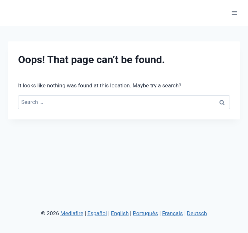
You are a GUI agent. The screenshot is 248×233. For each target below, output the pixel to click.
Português (145, 213)
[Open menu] (234, 13)
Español (97, 213)
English (120, 213)
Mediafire (71, 213)
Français (172, 213)
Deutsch (197, 213)
